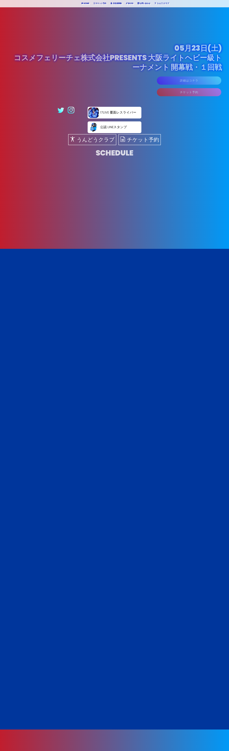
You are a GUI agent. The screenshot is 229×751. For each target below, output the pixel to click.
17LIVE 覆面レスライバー (112, 112)
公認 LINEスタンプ (107, 127)
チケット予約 (189, 94)
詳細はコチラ (189, 83)
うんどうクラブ (92, 139)
